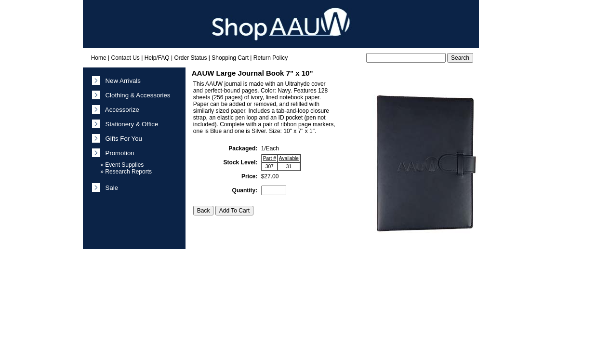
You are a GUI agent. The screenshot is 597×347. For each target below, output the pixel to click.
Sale (110, 187)
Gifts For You (122, 138)
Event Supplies (124, 164)
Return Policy (270, 57)
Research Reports (128, 171)
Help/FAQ (157, 57)
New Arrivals (121, 80)
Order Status (190, 57)
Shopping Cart (230, 57)
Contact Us (125, 57)
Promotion (118, 153)
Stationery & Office (130, 124)
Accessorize (120, 109)
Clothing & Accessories (136, 95)
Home (98, 57)
